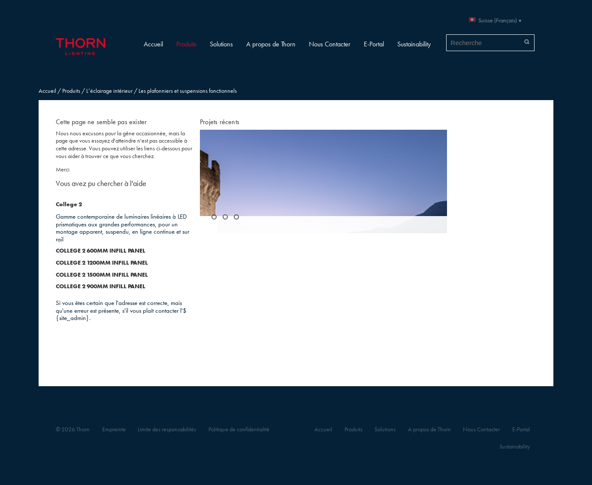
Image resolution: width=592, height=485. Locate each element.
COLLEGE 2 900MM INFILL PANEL (100, 286)
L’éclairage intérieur (109, 91)
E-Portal (374, 44)
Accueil (153, 44)
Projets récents (219, 121)
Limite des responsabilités (167, 429)
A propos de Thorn (271, 44)
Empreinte (114, 429)
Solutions (221, 44)
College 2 (69, 204)
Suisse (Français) (497, 20)
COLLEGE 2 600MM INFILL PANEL (100, 250)
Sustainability (414, 44)
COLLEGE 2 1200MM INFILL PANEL (102, 262)
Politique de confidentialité (238, 429)
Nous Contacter (329, 44)
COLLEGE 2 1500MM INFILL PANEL (102, 274)
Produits (186, 44)
